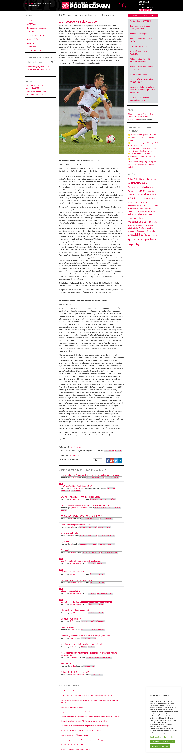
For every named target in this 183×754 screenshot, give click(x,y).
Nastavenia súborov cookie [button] (160, 746)
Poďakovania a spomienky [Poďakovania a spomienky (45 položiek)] (146, 211)
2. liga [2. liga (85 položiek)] (130, 179)
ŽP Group (32, 31)
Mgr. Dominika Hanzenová (78, 508)
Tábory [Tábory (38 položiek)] (143, 225)
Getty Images (74, 658)
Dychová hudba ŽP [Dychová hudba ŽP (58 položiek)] (135, 191)
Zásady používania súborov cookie (161, 737)
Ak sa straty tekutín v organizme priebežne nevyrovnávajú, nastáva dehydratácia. (142, 89)
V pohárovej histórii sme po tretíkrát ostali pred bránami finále (81, 730)
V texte (72, 553)
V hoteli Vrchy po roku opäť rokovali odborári (75, 749)
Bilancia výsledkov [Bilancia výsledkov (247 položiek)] (139, 187)
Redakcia (32, 46)
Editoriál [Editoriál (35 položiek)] (130, 194)
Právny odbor (74, 478)
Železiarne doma (111, 478)
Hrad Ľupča (75, 491)
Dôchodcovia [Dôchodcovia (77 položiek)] (148, 191)
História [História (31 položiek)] (130, 203)
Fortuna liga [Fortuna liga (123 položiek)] (149, 198)
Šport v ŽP (32, 39)
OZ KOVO (31, 24)
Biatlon (30, 20)
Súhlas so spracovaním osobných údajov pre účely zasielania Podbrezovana (140, 117)
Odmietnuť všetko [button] (168, 741)
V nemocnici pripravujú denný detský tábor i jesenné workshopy (82, 740)
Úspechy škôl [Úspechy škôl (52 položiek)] (151, 231)
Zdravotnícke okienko (103, 658)
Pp (71, 536)
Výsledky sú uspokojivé (138, 33)
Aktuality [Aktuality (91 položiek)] (138, 179)
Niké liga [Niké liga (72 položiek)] (154, 205)
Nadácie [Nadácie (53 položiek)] (147, 206)
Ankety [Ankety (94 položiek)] (146, 179)
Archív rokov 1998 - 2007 (35, 85)
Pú (71, 527)
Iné (93, 666)
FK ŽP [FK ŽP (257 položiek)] (131, 198)
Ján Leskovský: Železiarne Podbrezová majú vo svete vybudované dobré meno (86, 696)
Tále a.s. (101, 574)
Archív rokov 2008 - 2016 (35, 88)
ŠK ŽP (72, 621)
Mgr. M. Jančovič (76, 447)
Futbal (118, 451)
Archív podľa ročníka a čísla (36, 92)
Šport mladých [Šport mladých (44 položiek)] (152, 235)
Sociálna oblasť (106, 519)
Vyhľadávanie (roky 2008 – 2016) (38, 67)
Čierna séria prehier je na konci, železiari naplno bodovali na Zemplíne (84, 721)
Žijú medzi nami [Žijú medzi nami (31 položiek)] (144, 245)
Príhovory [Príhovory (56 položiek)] (148, 214)
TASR (71, 638)
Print (98, 460)
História (112, 499)
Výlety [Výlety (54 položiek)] (130, 228)
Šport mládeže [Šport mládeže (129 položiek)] (135, 239)
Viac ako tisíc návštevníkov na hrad (72, 744)
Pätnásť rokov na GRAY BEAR (140, 21)
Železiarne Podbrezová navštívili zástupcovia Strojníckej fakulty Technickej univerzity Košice (90, 717)
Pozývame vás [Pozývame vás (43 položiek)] (132, 211)
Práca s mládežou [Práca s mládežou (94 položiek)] (136, 214)
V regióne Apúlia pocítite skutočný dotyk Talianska (77, 712)
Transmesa (101, 563)
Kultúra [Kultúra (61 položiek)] (141, 206)
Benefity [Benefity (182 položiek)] (136, 183)
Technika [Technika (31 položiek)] (138, 225)
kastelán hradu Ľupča (77, 488)
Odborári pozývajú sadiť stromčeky (72, 707)
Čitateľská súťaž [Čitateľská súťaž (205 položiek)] (137, 234)
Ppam (72, 519)
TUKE (72, 647)
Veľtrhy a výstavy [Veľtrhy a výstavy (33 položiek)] (150, 225)
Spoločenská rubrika (106, 536)
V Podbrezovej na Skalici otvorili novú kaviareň (76, 691)
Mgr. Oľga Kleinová (76, 499)
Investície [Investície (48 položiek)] (136, 203)
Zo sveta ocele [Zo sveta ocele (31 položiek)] (142, 231)
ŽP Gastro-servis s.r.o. (77, 675)
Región (31, 43)
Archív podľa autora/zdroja (36, 94)
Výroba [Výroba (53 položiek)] (135, 228)
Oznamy (91, 647)
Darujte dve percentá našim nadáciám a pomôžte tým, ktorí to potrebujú (85, 726)
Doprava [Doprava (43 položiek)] (154, 188)
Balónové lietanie (97, 621)
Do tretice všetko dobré (139, 46)
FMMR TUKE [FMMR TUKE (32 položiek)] (139, 199)
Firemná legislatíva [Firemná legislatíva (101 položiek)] (147, 194)
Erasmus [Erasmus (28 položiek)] (135, 194)
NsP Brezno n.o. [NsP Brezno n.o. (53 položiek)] (134, 208)
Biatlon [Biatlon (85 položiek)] (144, 183)
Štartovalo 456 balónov (138, 74)
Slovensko (92, 638)
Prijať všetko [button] (155, 741)
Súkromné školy (35, 35)
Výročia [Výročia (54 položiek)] (141, 228)
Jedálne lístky (34, 50)
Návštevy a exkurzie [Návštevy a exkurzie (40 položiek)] (146, 209)
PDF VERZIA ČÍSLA (145, 10)
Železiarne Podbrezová (38, 28)
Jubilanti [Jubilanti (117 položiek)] (144, 202)
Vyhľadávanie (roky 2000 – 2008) (38, 69)
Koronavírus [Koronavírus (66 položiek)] (133, 205)
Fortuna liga (74, 455)
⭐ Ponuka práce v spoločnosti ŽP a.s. (142, 135)
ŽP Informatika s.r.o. (105, 594)
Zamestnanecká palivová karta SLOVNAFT (74, 735)
